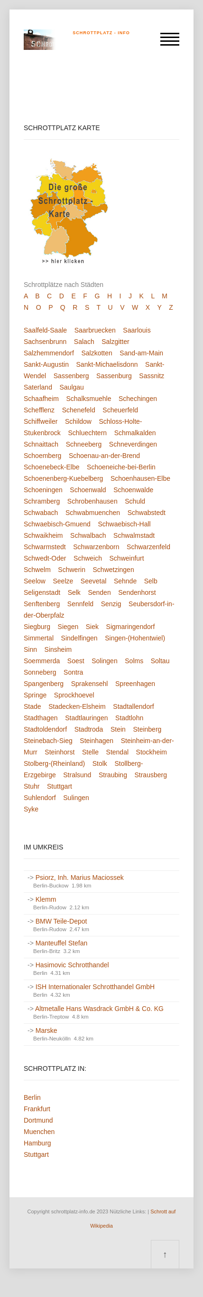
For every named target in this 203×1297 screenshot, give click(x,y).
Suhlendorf (40, 797)
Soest (75, 661)
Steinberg (147, 729)
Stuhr (31, 786)
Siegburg (37, 626)
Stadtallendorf (133, 706)
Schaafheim (41, 398)
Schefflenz (39, 410)
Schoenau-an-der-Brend (104, 455)
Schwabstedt (147, 512)
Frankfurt (37, 1109)
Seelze (63, 581)
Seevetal (93, 581)
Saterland (38, 387)
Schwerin (71, 569)
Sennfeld (80, 604)
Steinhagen (96, 740)
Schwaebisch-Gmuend (57, 524)
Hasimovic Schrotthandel (72, 965)
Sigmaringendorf (130, 626)
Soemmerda (42, 661)
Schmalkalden (135, 433)
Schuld (135, 501)
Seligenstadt (42, 592)
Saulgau (72, 387)
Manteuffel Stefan (61, 943)
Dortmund (38, 1120)
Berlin (32, 1097)
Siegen (68, 626)
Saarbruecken (95, 330)
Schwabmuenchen (92, 512)
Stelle (90, 752)
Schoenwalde (133, 490)
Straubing (113, 775)
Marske (46, 1030)
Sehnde (125, 581)
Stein (118, 729)
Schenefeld (78, 410)
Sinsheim (58, 649)
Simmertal (39, 638)
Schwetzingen (113, 569)
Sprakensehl (89, 683)
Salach (84, 341)
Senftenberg (42, 604)
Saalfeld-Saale (45, 330)
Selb (150, 581)
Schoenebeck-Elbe (52, 467)
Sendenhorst (137, 592)
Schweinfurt (127, 558)
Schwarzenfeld (148, 547)
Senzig (111, 604)
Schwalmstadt (134, 535)
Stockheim (151, 752)
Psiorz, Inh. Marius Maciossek (80, 877)
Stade (32, 706)
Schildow (78, 421)
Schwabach (41, 512)
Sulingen (76, 797)
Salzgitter (115, 341)
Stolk (99, 763)
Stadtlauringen (86, 718)
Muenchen (39, 1131)
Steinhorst (59, 752)
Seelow (35, 581)
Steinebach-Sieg (48, 740)
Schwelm (37, 569)
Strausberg (150, 775)
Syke (31, 809)
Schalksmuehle (88, 398)
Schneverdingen (133, 444)
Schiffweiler (40, 421)
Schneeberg (84, 444)
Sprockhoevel (74, 695)
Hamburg (37, 1143)
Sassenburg (114, 376)
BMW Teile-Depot (61, 921)
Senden (99, 592)
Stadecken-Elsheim (77, 706)
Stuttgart (59, 786)
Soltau (160, 661)
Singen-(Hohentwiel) (135, 638)
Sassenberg (71, 376)
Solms (134, 661)
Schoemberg (42, 455)
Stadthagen (41, 718)
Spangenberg (44, 683)
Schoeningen (43, 490)
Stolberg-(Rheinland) (54, 763)
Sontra (73, 672)
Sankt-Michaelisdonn (107, 364)
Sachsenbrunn (45, 341)
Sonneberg (40, 672)
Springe (35, 695)
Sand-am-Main (141, 353)
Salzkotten (96, 353)
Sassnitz (151, 376)
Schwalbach (88, 535)
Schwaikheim (43, 535)
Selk (74, 592)
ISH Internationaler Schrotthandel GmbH (95, 987)
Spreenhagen (135, 683)
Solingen (105, 661)
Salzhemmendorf (49, 353)
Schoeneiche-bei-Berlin (121, 467)
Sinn (30, 649)
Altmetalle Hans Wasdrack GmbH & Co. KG (99, 1008)
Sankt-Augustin (46, 364)
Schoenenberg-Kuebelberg (63, 478)
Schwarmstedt (45, 547)
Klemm (46, 899)
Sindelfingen (79, 638)
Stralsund (77, 775)
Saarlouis (136, 330)
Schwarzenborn (96, 547)
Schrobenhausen (92, 501)
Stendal (117, 752)
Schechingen (138, 398)
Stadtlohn (129, 718)
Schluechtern (87, 433)
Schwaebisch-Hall (124, 524)
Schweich (88, 558)
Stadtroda (88, 729)
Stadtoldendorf (45, 729)
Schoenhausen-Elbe (140, 478)
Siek (92, 626)
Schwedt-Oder (45, 558)
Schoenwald (88, 490)
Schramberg (42, 501)
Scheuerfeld (120, 410)
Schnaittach (41, 444)
